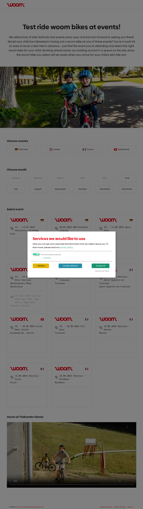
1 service (46, 257)
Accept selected (70, 265)
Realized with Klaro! (102, 271)
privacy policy (66, 247)
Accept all (100, 265)
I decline (41, 265)
